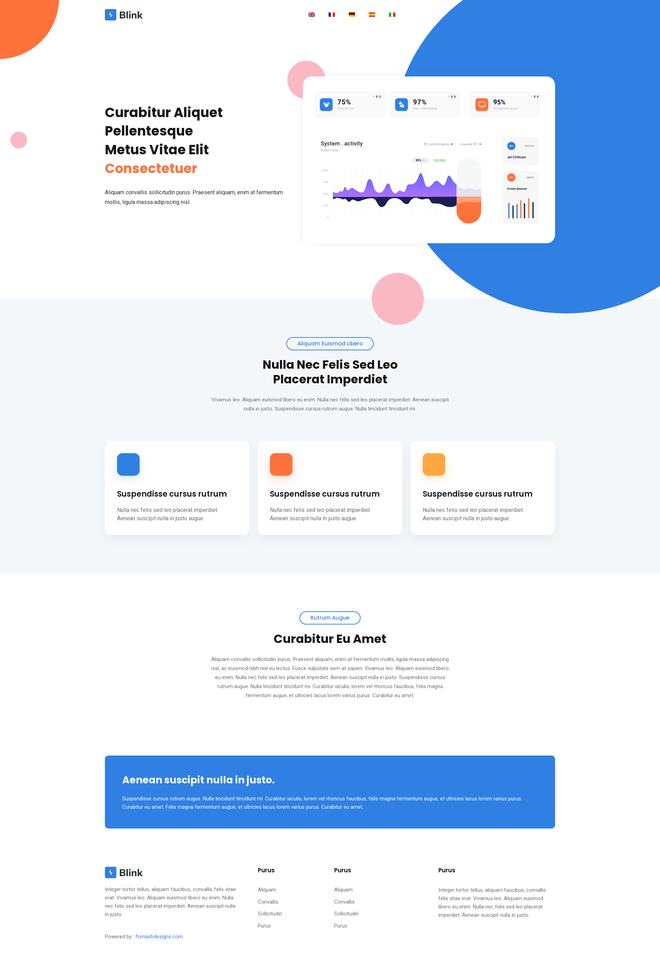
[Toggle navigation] (311, 14)
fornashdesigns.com (159, 936)
